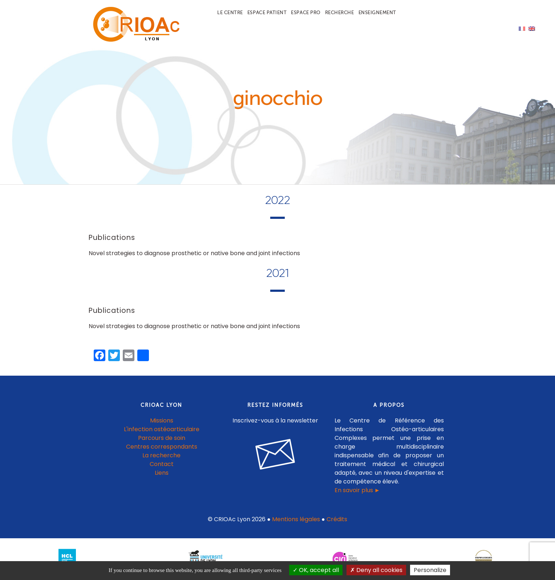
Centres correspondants (161, 446)
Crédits (337, 519)
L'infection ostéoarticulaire (161, 429)
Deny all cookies (376, 570)
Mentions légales (296, 519)
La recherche (161, 455)
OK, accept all (316, 570)
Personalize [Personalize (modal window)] (430, 570)
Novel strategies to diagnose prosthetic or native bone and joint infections (194, 253)
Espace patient (267, 12)
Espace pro (305, 12)
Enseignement (377, 12)
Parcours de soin (161, 438)
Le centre (230, 12)
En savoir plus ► (357, 490)
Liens (162, 473)
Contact (162, 464)
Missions (161, 420)
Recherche (339, 12)
